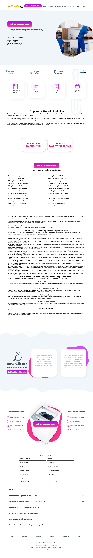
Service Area (71, 6)
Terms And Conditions (52, 542)
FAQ (37, 542)
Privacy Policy (42, 542)
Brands (64, 6)
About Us (50, 6)
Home (44, 6)
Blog (78, 6)
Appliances (58, 6)
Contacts (83, 6)
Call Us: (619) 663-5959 (19, 24)
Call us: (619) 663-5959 (33, 6)
